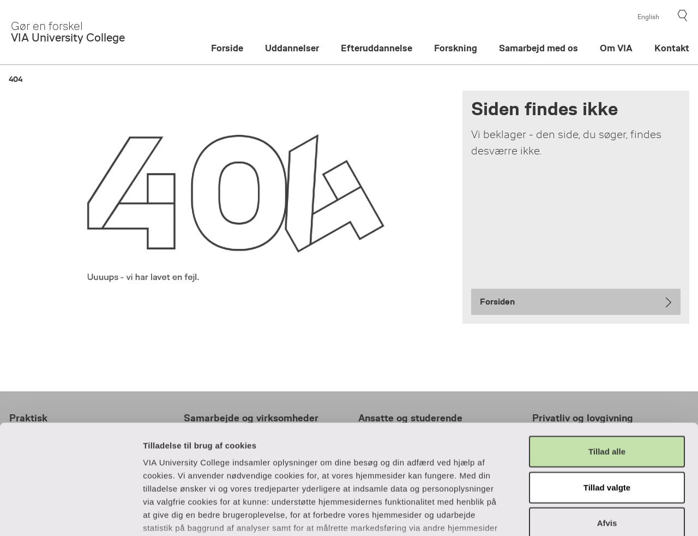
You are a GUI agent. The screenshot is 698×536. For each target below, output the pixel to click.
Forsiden (497, 301)
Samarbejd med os (538, 48)
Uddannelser (292, 48)
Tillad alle (606, 369)
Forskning (455, 48)
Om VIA (616, 48)
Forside (227, 48)
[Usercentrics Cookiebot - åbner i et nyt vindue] (70, 515)
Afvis (607, 440)
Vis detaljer (590, 514)
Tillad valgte (606, 404)
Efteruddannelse (376, 48)
